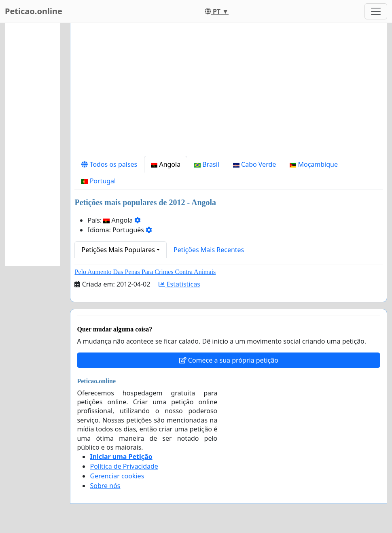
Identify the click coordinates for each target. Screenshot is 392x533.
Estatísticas (179, 284)
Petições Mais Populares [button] (118, 249)
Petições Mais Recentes (209, 249)
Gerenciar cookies (117, 475)
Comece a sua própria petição (228, 360)
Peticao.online (33, 11)
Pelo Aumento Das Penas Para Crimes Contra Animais (145, 271)
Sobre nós (105, 485)
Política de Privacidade (124, 466)
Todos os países (109, 164)
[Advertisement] (228, 92)
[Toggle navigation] (375, 11)
